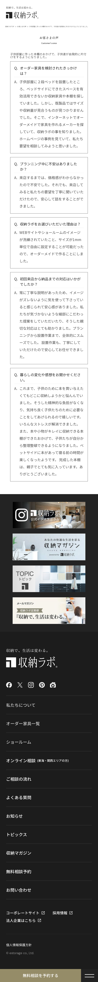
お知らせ (14, 816)
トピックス (16, 834)
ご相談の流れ (18, 779)
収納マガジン (18, 853)
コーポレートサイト (22, 913)
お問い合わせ (18, 890)
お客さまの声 (21, 26)
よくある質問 (18, 797)
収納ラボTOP (9, 26)
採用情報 (60, 913)
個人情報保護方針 (19, 944)
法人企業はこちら (21, 920)
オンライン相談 (37, 760)
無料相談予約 (18, 871)
